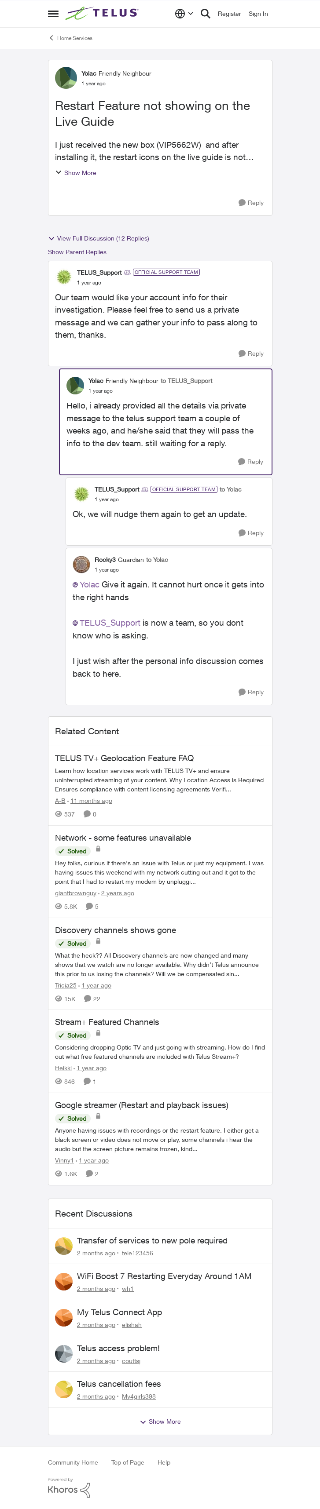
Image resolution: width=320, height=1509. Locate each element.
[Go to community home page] (103, 14)
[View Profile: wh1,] (64, 1281)
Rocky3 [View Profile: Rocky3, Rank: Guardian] (105, 559)
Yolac (89, 584)
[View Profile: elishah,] (64, 1318)
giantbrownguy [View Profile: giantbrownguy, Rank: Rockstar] (75, 893)
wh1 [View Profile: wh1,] (128, 1288)
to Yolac (231, 489)
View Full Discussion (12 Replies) (98, 238)
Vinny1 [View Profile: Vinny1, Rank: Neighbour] (64, 1160)
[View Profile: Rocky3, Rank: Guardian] (81, 564)
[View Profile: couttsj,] (64, 1354)
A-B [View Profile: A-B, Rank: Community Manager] (60, 800)
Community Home (73, 1462)
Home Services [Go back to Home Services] (70, 37)
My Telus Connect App (119, 1312)
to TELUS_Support (186, 380)
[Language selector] (184, 13)
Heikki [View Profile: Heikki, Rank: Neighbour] (63, 1068)
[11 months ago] (89, 800)
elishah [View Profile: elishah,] (132, 1324)
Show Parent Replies (77, 251)
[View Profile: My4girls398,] (64, 1389)
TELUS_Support (110, 622)
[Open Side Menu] (53, 13)
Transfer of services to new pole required (152, 1240)
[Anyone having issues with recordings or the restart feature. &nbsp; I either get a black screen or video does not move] (160, 1139)
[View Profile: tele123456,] (64, 1246)
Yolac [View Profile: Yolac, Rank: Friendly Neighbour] (88, 73)
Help (164, 1462)
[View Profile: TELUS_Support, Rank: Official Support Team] (64, 277)
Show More (75, 172)
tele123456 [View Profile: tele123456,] (137, 1252)
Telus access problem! (118, 1348)
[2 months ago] (96, 1252)
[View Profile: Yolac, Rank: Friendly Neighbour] (66, 78)
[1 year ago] (94, 984)
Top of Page (127, 1462)
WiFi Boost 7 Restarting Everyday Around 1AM (164, 1276)
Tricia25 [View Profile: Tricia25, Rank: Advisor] (66, 984)
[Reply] (251, 203)
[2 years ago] (116, 892)
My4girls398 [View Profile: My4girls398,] (139, 1396)
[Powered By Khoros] (160, 1488)
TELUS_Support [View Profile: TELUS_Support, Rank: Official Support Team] (99, 272)
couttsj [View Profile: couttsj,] (131, 1360)
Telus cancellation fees (119, 1384)
